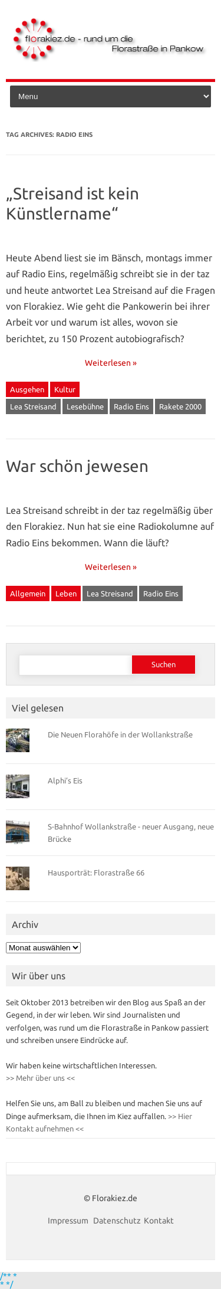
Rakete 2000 (180, 406)
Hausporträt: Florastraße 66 (96, 872)
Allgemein (27, 593)
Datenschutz (117, 1220)
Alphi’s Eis (65, 780)
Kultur (64, 389)
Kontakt (159, 1220)
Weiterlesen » (111, 363)
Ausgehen (27, 389)
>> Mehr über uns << (40, 1078)
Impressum (69, 1220)
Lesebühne (85, 406)
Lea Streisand (33, 406)
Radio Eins (131, 406)
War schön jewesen (77, 466)
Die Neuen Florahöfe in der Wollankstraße (120, 734)
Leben (66, 593)
